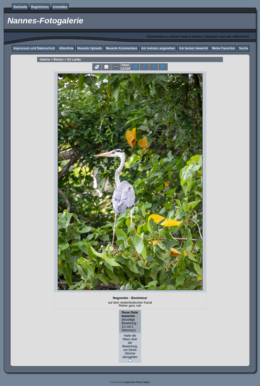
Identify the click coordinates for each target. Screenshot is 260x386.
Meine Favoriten (223, 48)
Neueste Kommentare (121, 48)
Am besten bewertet (193, 48)
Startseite (20, 7)
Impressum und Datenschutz (34, 48)
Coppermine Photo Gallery (136, 382)
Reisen (58, 59)
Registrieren (40, 7)
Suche (243, 48)
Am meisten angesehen (158, 48)
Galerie (45, 59)
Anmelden (60, 7)
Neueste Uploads (89, 48)
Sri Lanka (74, 59)
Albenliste (66, 48)
